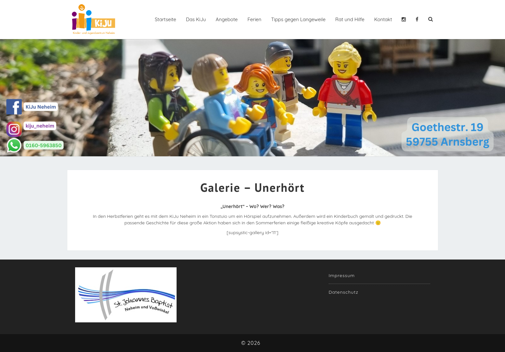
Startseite (165, 19)
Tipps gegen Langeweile (298, 19)
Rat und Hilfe (350, 19)
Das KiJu (196, 19)
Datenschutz (343, 292)
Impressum (342, 275)
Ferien (254, 19)
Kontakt (383, 19)
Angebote (227, 19)
